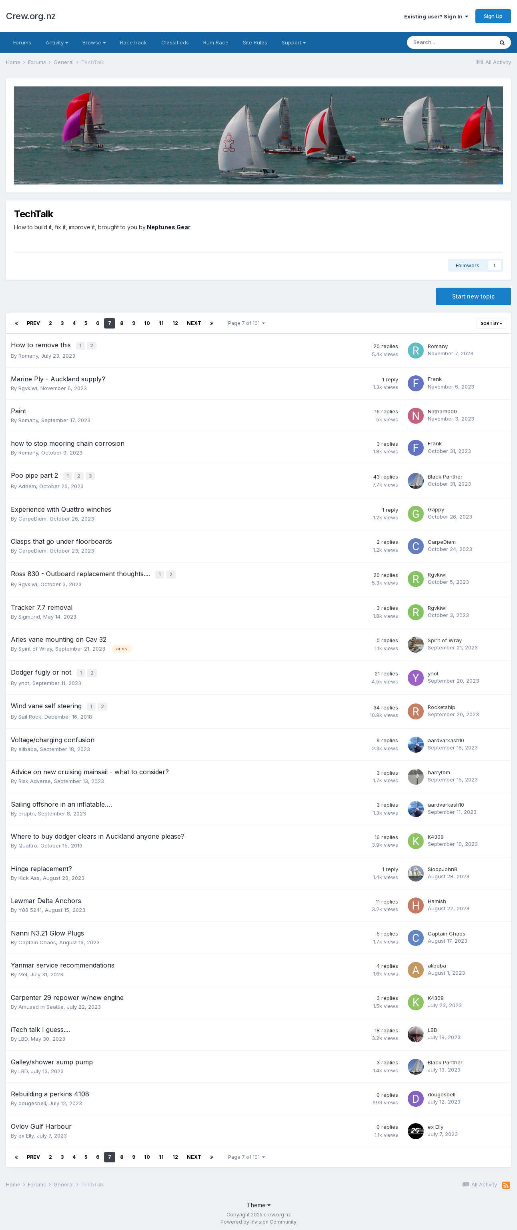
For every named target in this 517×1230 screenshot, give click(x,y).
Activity (57, 42)
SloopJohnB (442, 865)
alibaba (27, 745)
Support (294, 42)
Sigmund (29, 614)
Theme (259, 1201)
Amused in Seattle (41, 1003)
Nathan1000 (442, 410)
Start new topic (473, 296)
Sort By (491, 323)
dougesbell (32, 1099)
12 (175, 323)
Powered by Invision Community (258, 1218)
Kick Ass (29, 874)
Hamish (437, 897)
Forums (22, 42)
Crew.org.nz (31, 16)
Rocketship (441, 703)
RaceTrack (133, 42)
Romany (28, 355)
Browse (94, 42)
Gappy (436, 508)
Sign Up (493, 16)
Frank (435, 378)
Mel (22, 971)
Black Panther (445, 475)
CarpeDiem (32, 517)
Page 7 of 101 (246, 323)
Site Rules (255, 42)
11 (161, 323)
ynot (23, 680)
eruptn (26, 809)
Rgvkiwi (27, 387)
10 (147, 323)
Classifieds (175, 42)
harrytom (439, 768)
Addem (27, 484)
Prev (33, 323)
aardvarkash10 (446, 736)
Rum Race (215, 42)
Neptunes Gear (168, 227)
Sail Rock (29, 713)
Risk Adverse (34, 777)
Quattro (27, 842)
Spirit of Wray (35, 646)
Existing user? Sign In (436, 16)
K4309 (436, 832)
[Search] (450, 42)
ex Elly (26, 1131)
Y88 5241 (30, 906)
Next (194, 323)
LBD (23, 1035)
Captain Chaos (37, 938)
